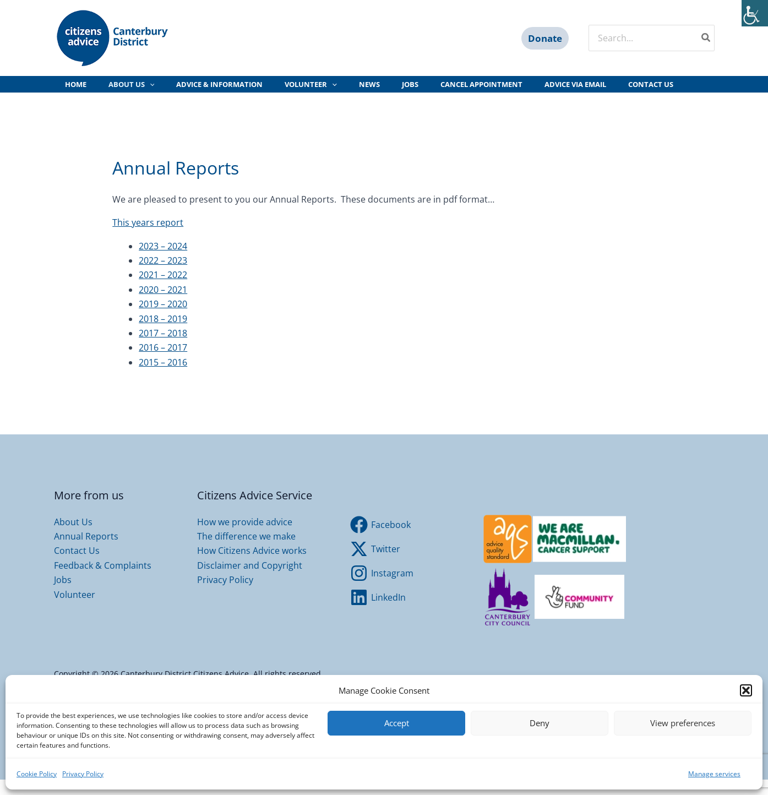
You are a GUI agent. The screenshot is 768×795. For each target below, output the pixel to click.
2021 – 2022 (163, 290)
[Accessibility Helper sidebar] (755, 13)
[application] (139, 92)
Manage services (714, 773)
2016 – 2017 (163, 363)
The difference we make (246, 552)
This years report (147, 238)
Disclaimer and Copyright (249, 581)
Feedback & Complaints (102, 581)
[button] (745, 690)
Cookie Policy (37, 773)
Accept (396, 722)
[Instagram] (382, 588)
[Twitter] (375, 564)
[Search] (706, 38)
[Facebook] (381, 540)
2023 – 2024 (163, 261)
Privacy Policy (83, 773)
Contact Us (77, 566)
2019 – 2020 (163, 319)
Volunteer (74, 610)
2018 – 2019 (163, 334)
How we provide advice (244, 537)
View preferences (682, 722)
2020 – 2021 (163, 305)
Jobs (63, 595)
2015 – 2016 (163, 378)
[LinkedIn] (378, 613)
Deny (539, 722)
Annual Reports (86, 552)
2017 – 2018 (163, 348)
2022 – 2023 (163, 276)
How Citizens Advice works (252, 566)
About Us (73, 537)
